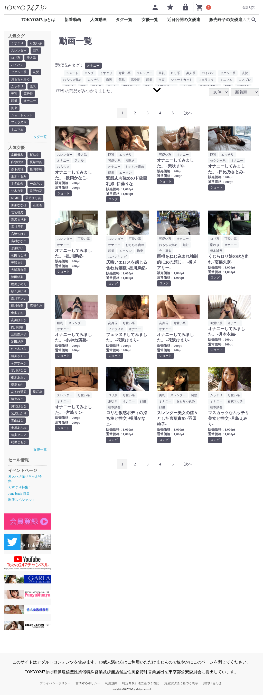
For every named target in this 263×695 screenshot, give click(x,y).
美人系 (31, 57)
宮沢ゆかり (18, 413)
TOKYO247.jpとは (38, 19)
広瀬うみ (36, 305)
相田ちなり (18, 255)
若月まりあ (33, 198)
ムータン (125, 172)
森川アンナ (18, 298)
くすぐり (17, 43)
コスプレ (245, 80)
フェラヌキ (18, 122)
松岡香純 (36, 169)
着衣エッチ (235, 401)
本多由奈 (17, 183)
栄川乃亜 (17, 227)
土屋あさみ (18, 428)
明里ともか (18, 442)
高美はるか (18, 320)
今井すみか (18, 363)
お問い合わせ (212, 683)
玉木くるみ (18, 176)
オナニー (30, 101)
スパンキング (117, 257)
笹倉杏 (37, 205)
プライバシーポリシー (55, 683)
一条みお (36, 183)
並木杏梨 (17, 191)
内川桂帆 (17, 327)
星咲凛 (37, 392)
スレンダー (18, 50)
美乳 (14, 93)
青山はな (17, 420)
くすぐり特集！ (20, 487)
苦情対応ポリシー (88, 683)
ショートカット (22, 115)
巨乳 (36, 50)
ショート (72, 73)
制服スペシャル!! (21, 500)
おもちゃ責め (20, 79)
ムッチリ (17, 86)
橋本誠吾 (216, 251)
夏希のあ (36, 162)
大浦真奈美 (18, 270)
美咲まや (17, 262)
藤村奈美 (17, 305)
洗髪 (36, 72)
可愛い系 (36, 43)
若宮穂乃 (17, 212)
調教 (194, 395)
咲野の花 (36, 191)
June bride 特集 (19, 493)
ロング (89, 73)
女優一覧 (150, 19)
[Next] (188, 113)
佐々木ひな (18, 349)
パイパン (17, 65)
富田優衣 (17, 155)
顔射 (14, 101)
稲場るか (17, 384)
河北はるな (18, 406)
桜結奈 (34, 155)
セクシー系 (18, 72)
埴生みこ (17, 399)
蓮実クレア (18, 435)
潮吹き (130, 160)
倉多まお (17, 313)
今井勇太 (165, 251)
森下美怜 (17, 169)
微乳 (33, 86)
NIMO (15, 198)
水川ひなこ (18, 370)
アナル (79, 160)
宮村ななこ (18, 241)
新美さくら (18, 356)
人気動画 (98, 19)
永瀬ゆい (17, 248)
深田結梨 (17, 277)
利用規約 (111, 683)
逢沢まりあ (18, 219)
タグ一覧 (124, 19)
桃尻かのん (18, 284)
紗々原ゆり (18, 291)
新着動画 (72, 19)
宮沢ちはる (18, 234)
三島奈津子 (18, 334)
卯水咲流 (17, 162)
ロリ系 (15, 57)
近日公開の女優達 (183, 19)
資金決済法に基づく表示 (181, 683)
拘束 (14, 108)
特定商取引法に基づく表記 (140, 683)
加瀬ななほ (18, 205)
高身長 (28, 93)
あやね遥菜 (18, 392)
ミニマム (17, 129)
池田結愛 (17, 341)
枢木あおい (18, 377)
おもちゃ (63, 166)
